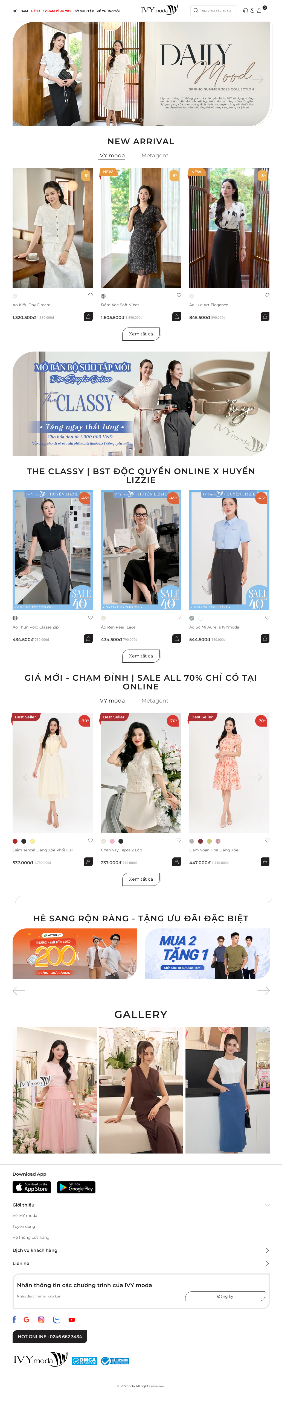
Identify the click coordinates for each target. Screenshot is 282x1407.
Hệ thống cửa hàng (31, 1237)
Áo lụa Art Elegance (208, 305)
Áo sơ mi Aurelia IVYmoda (214, 627)
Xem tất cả (141, 334)
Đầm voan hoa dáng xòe (213, 850)
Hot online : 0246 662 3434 (50, 1336)
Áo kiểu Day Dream (32, 305)
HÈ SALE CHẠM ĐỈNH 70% (51, 11)
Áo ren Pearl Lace (118, 627)
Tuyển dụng (24, 1226)
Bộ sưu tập (84, 11)
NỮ (15, 11)
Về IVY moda (25, 1215)
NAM (24, 11)
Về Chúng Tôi (108, 11)
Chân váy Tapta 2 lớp (121, 850)
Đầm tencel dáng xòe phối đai (43, 850)
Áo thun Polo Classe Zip (36, 627)
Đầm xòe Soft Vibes (120, 305)
